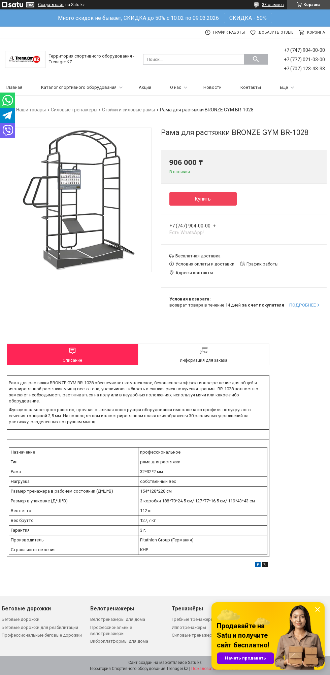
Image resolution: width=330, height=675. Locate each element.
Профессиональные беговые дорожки (42, 635)
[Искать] (256, 59)
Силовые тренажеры (74, 109)
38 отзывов (273, 4)
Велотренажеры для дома (117, 619)
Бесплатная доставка (198, 255)
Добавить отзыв (276, 32)
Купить (203, 199)
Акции (145, 87)
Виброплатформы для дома (119, 641)
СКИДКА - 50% (248, 18)
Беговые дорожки (20, 619)
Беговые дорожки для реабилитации (40, 627)
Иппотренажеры (189, 627)
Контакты (250, 87)
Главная (14, 87)
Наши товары (31, 109)
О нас (175, 87)
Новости (212, 87)
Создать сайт (51, 4)
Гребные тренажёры (193, 619)
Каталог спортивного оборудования (79, 87)
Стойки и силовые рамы (128, 109)
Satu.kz (195, 662)
